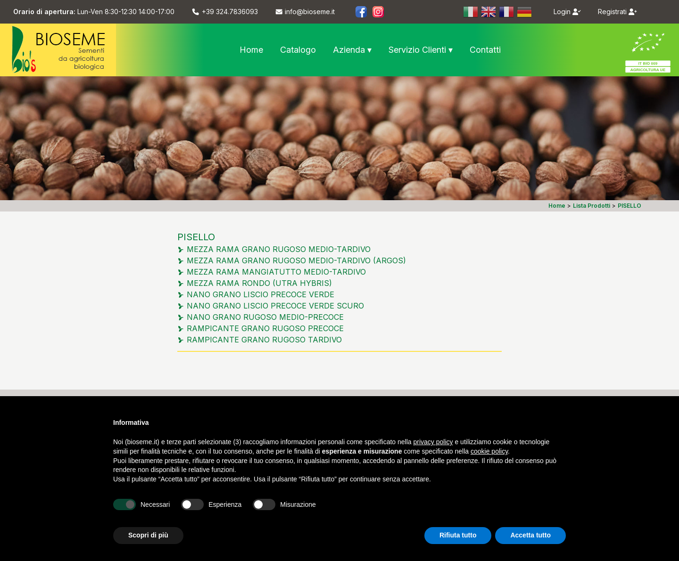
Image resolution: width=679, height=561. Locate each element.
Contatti (485, 50)
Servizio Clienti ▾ (421, 50)
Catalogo (298, 50)
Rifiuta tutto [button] (458, 535)
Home (251, 50)
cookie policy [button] (489, 451)
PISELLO (196, 237)
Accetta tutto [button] (530, 535)
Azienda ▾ (352, 50)
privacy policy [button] (433, 442)
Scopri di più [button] (148, 535)
